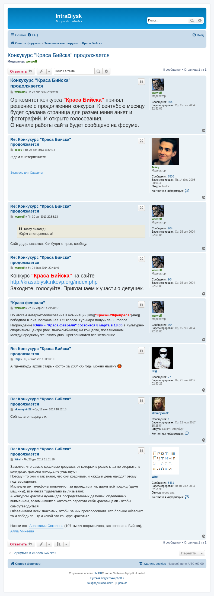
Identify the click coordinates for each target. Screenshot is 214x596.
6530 (171, 176)
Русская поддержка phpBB (107, 578)
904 (170, 102)
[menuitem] (32, 35)
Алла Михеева (22, 531)
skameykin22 (160, 413)
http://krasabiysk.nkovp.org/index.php (54, 282)
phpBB (98, 573)
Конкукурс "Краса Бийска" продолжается (59, 55)
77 (169, 377)
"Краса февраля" (27, 302)
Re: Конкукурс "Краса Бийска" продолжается (40, 142)
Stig (154, 371)
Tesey (155, 167)
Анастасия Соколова (46, 526)
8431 (171, 482)
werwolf (31, 61)
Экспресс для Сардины (26, 172)
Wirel (155, 476)
